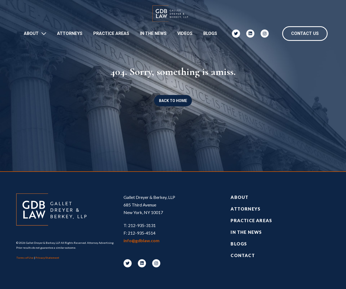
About (31, 33)
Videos (184, 33)
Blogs (210, 33)
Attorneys (69, 33)
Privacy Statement (47, 257)
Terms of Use (25, 257)
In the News (246, 232)
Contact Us (305, 33)
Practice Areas (111, 33)
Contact (243, 255)
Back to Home (173, 100)
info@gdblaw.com (141, 240)
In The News (153, 33)
